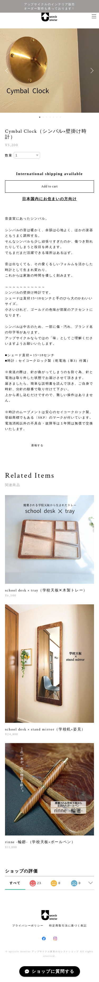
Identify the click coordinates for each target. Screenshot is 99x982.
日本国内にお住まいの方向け (49, 199)
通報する (37, 445)
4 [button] (49, 117)
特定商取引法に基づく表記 (68, 925)
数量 (8, 155)
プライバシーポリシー (28, 925)
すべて (15, 883)
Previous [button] (8, 70)
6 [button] (56, 117)
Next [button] (91, 70)
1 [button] (39, 117)
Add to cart (49, 186)
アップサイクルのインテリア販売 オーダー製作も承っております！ (49, 6)
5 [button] (53, 117)
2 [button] (43, 117)
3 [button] (46, 117)
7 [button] (60, 117)
